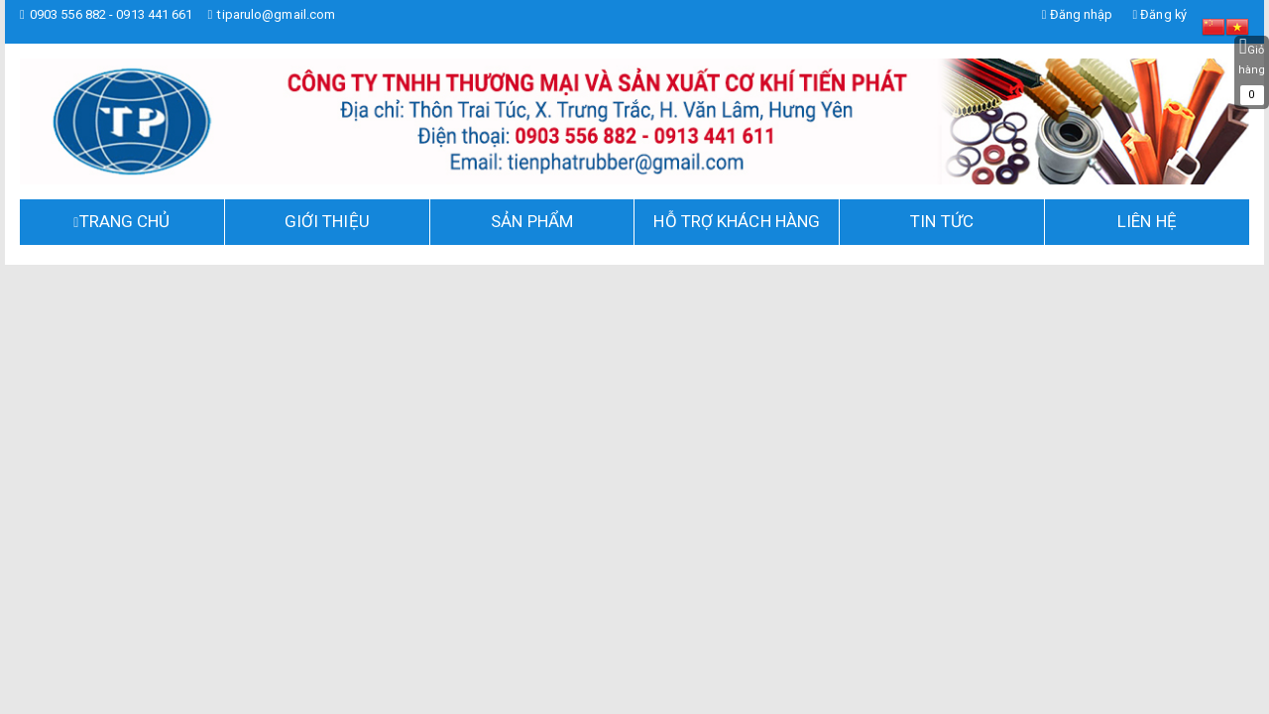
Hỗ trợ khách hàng (736, 221)
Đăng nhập (1075, 14)
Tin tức (942, 221)
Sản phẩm (532, 221)
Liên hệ (1147, 221)
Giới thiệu (327, 221)
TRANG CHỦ (125, 221)
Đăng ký (1159, 14)
